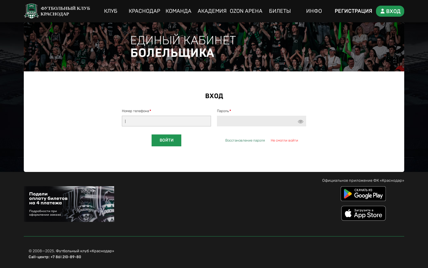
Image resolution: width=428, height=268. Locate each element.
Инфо (314, 11)
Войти (167, 140)
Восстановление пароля (245, 140)
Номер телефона (135, 111)
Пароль (223, 111)
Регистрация (353, 11)
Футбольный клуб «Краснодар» (85, 251)
